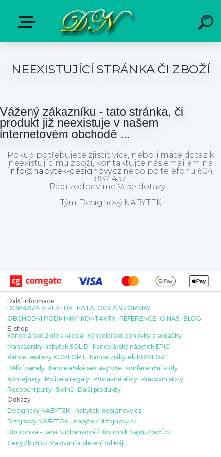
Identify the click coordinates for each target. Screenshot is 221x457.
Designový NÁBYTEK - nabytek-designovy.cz (74, 411)
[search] (207, 23)
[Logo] (96, 21)
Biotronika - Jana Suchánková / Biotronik (67, 432)
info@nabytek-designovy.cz (64, 171)
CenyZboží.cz (27, 443)
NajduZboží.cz (150, 432)
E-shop (28, 22)
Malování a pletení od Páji (87, 443)
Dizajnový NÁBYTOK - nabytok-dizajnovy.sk (72, 421)
